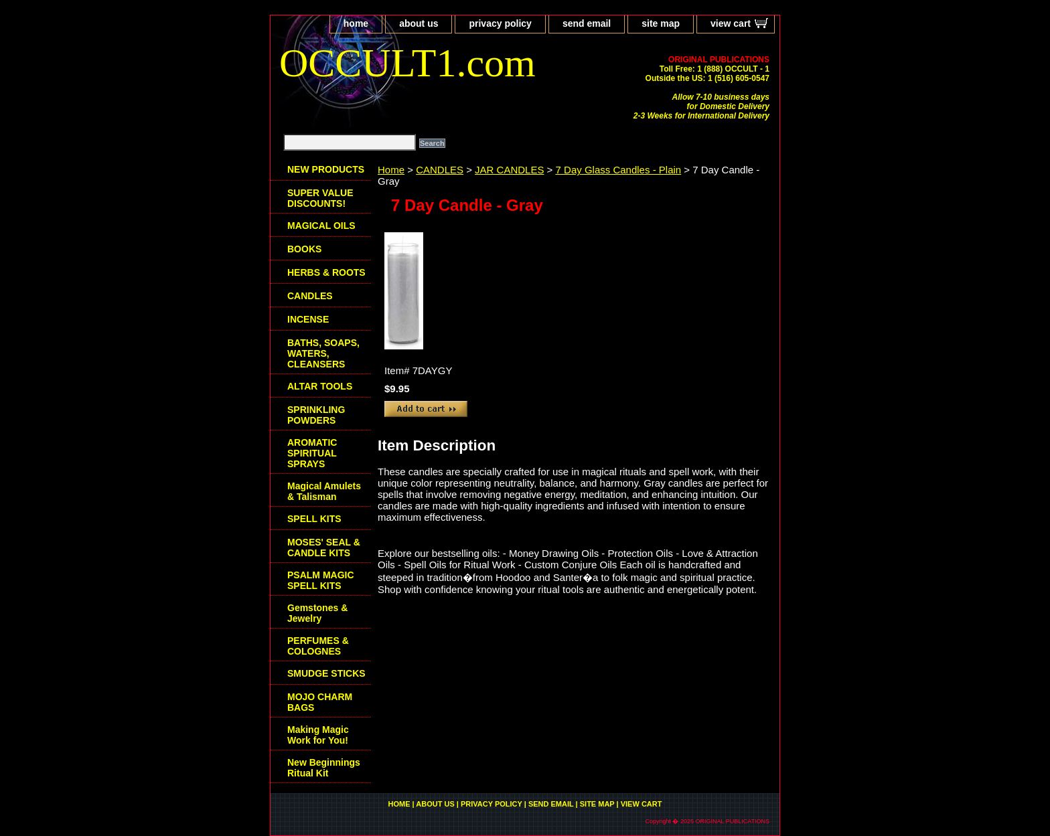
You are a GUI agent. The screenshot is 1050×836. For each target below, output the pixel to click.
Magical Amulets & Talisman (324, 491)
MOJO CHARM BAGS (319, 702)
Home (391, 169)
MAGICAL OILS (321, 225)
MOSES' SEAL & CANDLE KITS (323, 547)
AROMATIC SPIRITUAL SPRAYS (312, 453)
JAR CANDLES (509, 169)
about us (418, 23)
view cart (730, 23)
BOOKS (304, 249)
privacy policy (500, 23)
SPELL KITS (314, 518)
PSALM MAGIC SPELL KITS (320, 580)
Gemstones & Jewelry (317, 613)
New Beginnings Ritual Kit (323, 767)
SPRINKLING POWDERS (316, 415)
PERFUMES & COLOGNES (318, 646)
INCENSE (308, 319)
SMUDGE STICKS (326, 673)
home (356, 23)
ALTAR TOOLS (319, 386)
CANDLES (439, 169)
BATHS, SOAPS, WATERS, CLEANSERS (323, 353)
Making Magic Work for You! (318, 735)
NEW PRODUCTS (325, 169)
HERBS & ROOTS (326, 272)
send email (586, 23)
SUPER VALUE (320, 198)
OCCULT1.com (407, 63)
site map (661, 23)
